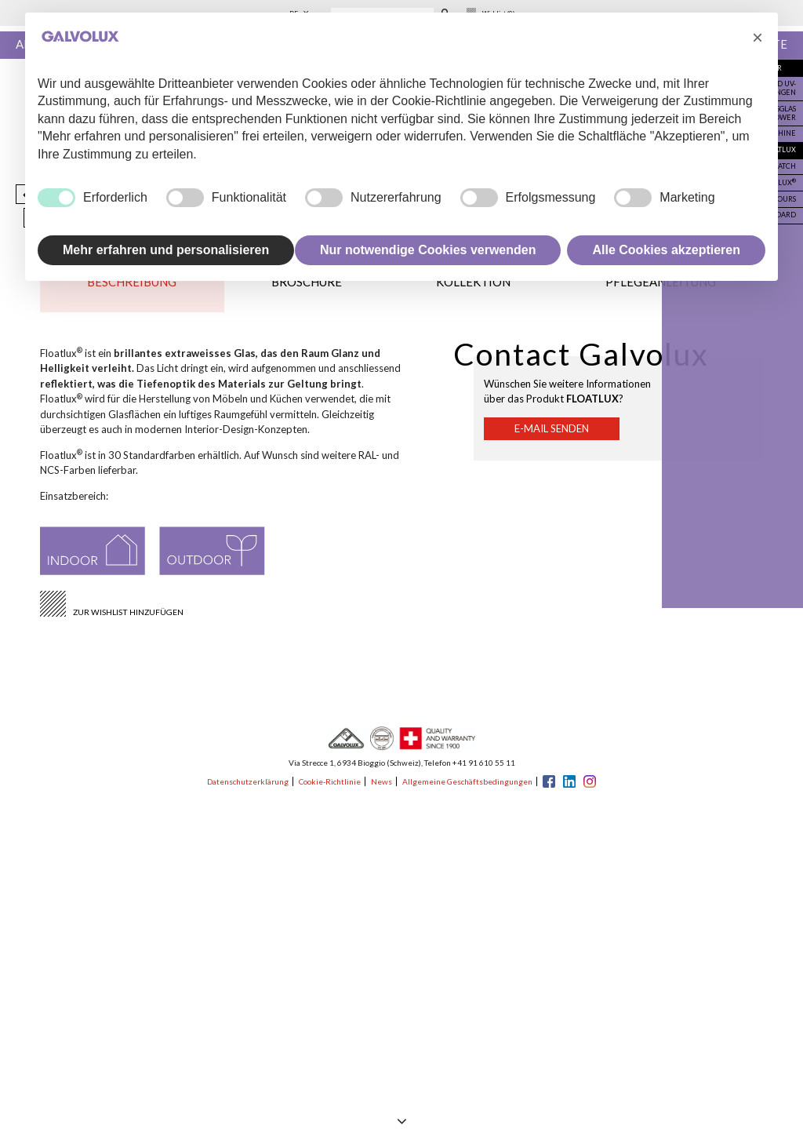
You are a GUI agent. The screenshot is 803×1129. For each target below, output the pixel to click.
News (381, 781)
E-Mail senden (551, 429)
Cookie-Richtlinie (330, 781)
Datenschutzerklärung (248, 781)
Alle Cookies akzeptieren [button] (666, 250)
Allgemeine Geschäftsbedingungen (467, 781)
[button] (757, 37)
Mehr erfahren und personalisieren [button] (166, 250)
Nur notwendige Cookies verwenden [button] (428, 250)
